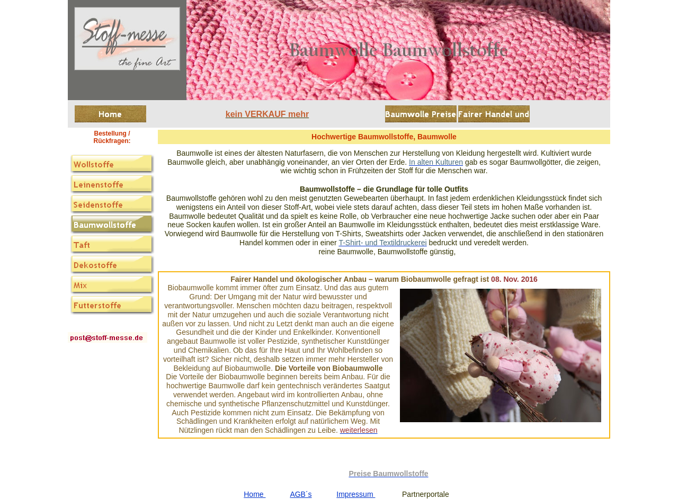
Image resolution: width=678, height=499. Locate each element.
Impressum (355, 494)
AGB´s (300, 494)
